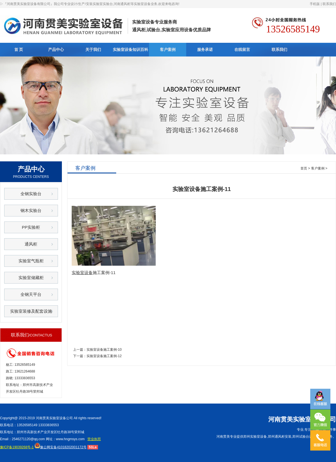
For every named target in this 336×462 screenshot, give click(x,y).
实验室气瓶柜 (31, 260)
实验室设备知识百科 (130, 49)
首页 (303, 168)
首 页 (18, 49)
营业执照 (94, 439)
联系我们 (329, 4)
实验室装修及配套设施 (31, 311)
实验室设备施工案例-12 (104, 356)
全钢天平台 (30, 294)
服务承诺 (205, 49)
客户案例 (168, 49)
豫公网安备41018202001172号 (60, 447)
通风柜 (31, 244)
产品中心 (56, 49)
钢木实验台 (30, 210)
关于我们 (93, 49)
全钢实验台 (30, 193)
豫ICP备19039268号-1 (17, 447)
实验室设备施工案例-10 (104, 350)
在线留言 (242, 49)
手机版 (315, 4)
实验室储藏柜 (31, 277)
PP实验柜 (31, 227)
